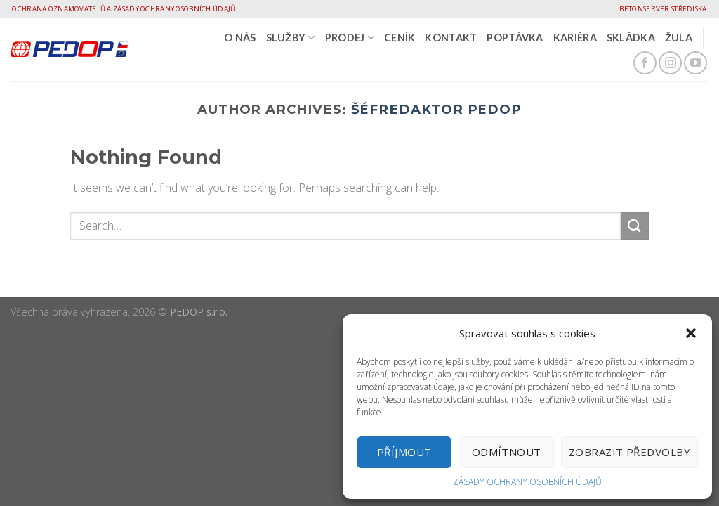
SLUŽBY (290, 37)
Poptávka (515, 38)
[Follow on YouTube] (695, 62)
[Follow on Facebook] (645, 62)
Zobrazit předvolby (629, 452)
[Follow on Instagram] (670, 62)
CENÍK (399, 38)
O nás (240, 38)
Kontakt (451, 38)
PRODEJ (349, 37)
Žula (678, 38)
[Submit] (635, 226)
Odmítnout (506, 452)
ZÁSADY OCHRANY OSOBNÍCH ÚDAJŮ (527, 482)
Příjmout (404, 452)
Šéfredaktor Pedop (436, 109)
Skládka (631, 38)
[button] (691, 333)
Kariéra (575, 38)
